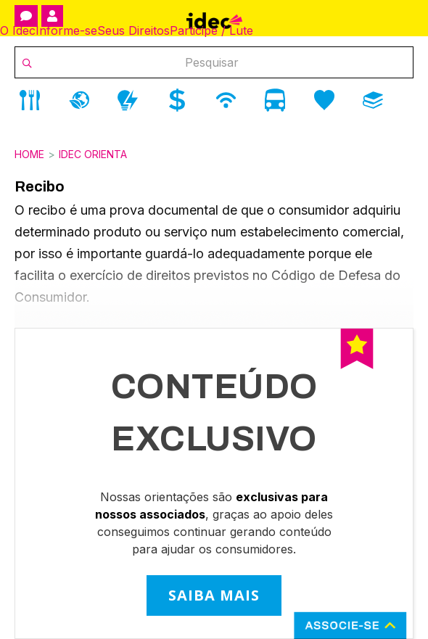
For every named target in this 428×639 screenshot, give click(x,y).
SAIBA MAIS (214, 595)
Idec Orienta (93, 154)
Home (29, 154)
